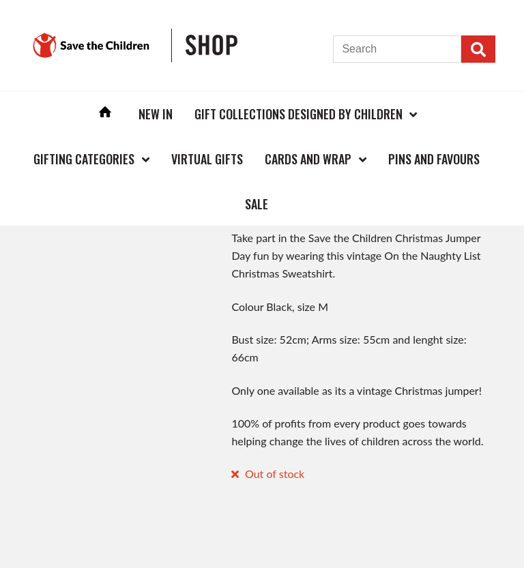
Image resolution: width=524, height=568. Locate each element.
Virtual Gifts (207, 159)
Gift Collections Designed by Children (298, 114)
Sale (256, 204)
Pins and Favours (434, 159)
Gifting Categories (83, 159)
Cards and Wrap (308, 159)
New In (156, 114)
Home (105, 113)
